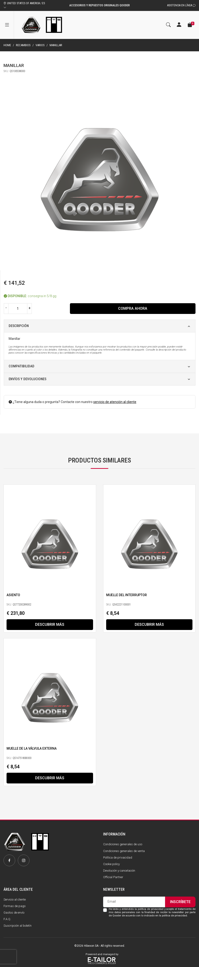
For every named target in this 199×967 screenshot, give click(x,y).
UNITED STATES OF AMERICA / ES (24, 5)
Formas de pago (14, 906)
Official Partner (113, 877)
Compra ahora (132, 308)
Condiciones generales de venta (124, 851)
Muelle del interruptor (126, 595)
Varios (40, 45)
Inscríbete (180, 902)
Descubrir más (49, 624)
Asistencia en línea (181, 5)
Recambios (23, 45)
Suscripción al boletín (18, 925)
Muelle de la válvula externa (32, 748)
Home (7, 45)
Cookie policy (111, 864)
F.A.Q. (7, 919)
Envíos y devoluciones (27, 379)
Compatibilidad (21, 366)
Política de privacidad (117, 857)
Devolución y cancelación (119, 870)
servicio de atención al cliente (114, 402)
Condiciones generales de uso (122, 844)
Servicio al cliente (15, 899)
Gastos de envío (14, 912)
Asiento (13, 595)
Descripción (19, 326)
